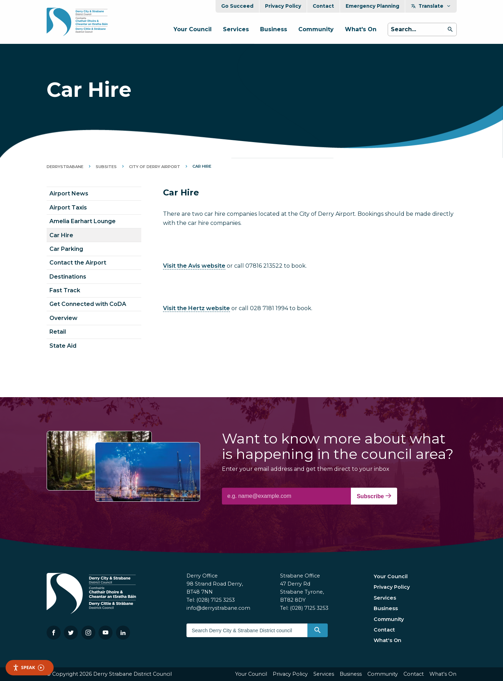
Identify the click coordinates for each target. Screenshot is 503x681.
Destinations (67, 276)
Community (316, 29)
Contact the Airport (77, 262)
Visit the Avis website (194, 265)
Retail (57, 331)
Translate (431, 6)
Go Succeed (237, 6)
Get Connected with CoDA (87, 304)
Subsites (106, 166)
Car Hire (61, 235)
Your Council (193, 29)
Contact (323, 6)
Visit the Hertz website (196, 308)
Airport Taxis (68, 207)
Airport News (68, 193)
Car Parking (66, 249)
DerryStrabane (65, 166)
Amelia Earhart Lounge (82, 221)
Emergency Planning (372, 6)
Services (236, 29)
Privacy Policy (283, 6)
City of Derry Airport (154, 166)
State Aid (62, 345)
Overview (63, 318)
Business (273, 29)
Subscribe (374, 496)
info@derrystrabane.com (218, 608)
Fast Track (64, 290)
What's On (360, 29)
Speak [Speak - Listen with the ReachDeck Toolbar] (28, 667)
